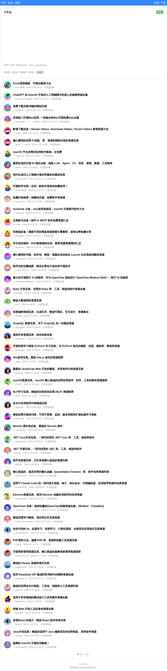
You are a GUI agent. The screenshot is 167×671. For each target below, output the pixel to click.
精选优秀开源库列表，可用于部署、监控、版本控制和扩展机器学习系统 (54, 414)
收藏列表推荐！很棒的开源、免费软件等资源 (39, 197)
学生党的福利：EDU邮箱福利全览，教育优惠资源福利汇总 (47, 243)
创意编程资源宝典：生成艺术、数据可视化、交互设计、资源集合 (51, 312)
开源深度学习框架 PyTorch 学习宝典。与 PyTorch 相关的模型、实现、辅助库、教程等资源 (66, 346)
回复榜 (31, 72)
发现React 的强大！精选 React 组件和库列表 (39, 620)
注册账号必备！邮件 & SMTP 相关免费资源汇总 (40, 220)
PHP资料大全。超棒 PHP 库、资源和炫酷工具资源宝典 (45, 540)
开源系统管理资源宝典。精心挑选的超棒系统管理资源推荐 (47, 551)
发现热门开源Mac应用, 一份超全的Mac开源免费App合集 (46, 117)
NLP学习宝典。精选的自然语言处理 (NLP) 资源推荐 (43, 391)
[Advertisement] (83, 39)
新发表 (15, 72)
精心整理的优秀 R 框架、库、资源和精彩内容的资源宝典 (46, 140)
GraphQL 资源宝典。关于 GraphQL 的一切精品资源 (43, 323)
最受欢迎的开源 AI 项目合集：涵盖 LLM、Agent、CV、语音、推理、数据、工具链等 (62, 163)
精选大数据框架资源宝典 (27, 300)
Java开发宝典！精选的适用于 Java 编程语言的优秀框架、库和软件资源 (54, 631)
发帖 (159, 12)
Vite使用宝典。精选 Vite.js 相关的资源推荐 (38, 357)
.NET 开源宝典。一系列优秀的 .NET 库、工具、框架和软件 (47, 449)
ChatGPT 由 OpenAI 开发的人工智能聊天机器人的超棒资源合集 (50, 94)
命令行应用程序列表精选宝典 (30, 403)
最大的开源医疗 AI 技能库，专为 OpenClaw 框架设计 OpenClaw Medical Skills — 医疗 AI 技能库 (70, 277)
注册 (156, 2)
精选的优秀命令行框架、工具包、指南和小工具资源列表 (45, 586)
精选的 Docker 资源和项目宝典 (31, 563)
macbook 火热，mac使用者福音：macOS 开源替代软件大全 (48, 209)
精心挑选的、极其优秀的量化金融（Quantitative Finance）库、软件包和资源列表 (61, 471)
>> (87, 654)
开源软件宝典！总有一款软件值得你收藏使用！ (40, 186)
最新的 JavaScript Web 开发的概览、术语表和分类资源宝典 (48, 369)
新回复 (7, 72)
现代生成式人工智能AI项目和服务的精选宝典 (39, 174)
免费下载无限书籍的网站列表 (30, 106)
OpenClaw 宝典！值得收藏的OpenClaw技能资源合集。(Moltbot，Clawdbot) (58, 506)
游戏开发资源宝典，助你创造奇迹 (32, 334)
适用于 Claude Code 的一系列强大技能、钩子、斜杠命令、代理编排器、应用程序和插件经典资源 (70, 483)
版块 (10, 2)
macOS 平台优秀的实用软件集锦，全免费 (37, 152)
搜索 (17, 2)
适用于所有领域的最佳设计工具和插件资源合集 (40, 597)
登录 (163, 2)
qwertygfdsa (41, 65)
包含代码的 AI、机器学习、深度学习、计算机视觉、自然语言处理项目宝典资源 (59, 528)
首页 (3, 2)
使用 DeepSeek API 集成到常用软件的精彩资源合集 (43, 574)
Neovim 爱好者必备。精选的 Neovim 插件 (38, 426)
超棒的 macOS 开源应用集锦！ (31, 643)
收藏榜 (40, 72)
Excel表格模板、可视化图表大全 (32, 83)
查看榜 (23, 72)
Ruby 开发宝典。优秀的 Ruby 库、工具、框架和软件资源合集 (49, 289)
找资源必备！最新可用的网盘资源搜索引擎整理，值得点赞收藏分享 (52, 231)
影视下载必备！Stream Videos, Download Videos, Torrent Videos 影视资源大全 (60, 129)
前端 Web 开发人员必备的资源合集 (33, 608)
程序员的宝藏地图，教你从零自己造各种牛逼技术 (41, 266)
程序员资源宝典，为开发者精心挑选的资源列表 (40, 460)
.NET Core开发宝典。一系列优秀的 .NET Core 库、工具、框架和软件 (53, 437)
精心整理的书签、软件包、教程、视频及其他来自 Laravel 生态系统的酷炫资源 (58, 254)
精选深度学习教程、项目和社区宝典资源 (36, 517)
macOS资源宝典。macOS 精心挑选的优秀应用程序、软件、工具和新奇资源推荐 (60, 380)
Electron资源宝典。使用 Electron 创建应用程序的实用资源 (47, 494)
